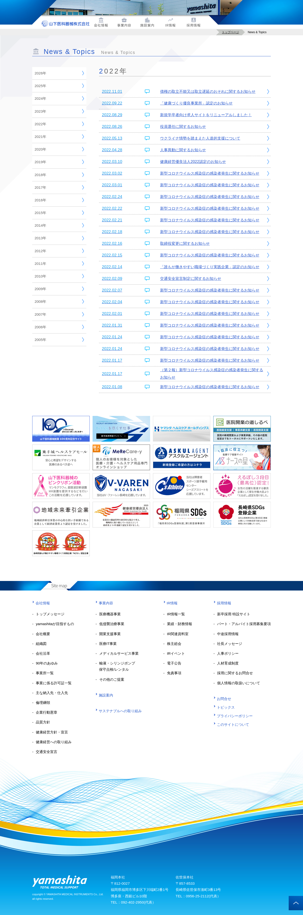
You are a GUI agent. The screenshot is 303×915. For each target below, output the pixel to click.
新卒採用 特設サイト (233, 614)
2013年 (59, 238)
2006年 (59, 327)
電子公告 (174, 663)
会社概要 (43, 634)
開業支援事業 (110, 634)
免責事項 (174, 673)
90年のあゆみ (47, 663)
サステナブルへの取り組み (118, 711)
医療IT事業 (108, 644)
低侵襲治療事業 (111, 624)
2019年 (59, 162)
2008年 (59, 301)
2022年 (59, 124)
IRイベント (176, 653)
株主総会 (174, 644)
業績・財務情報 (179, 624)
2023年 (59, 111)
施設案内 (104, 695)
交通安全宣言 (46, 752)
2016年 (59, 200)
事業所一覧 (45, 673)
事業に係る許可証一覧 (54, 683)
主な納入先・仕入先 (52, 693)
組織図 (41, 644)
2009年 (59, 289)
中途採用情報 (228, 634)
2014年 (59, 225)
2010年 (59, 276)
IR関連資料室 (177, 634)
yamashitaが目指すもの (55, 624)
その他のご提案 (111, 679)
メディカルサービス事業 (119, 653)
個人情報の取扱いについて (238, 683)
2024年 (59, 98)
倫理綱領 (43, 703)
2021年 (59, 136)
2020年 (59, 149)
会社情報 (41, 603)
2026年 (59, 73)
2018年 (59, 175)
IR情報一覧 (176, 614)
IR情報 (170, 603)
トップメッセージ (50, 614)
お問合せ (222, 699)
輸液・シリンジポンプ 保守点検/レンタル (115, 666)
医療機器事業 (110, 614)
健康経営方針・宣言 (52, 732)
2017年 (59, 187)
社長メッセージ (229, 644)
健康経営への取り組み (54, 742)
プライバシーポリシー (233, 716)
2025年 (59, 86)
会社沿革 (43, 653)
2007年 (59, 314)
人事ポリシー (228, 653)
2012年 (59, 251)
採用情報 (222, 603)
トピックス (224, 707)
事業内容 (104, 603)
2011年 (59, 263)
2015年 (59, 212)
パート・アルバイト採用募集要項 (244, 624)
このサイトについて (231, 724)
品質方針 (43, 722)
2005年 (59, 339)
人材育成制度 (228, 663)
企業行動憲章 (46, 712)
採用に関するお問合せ (235, 673)
